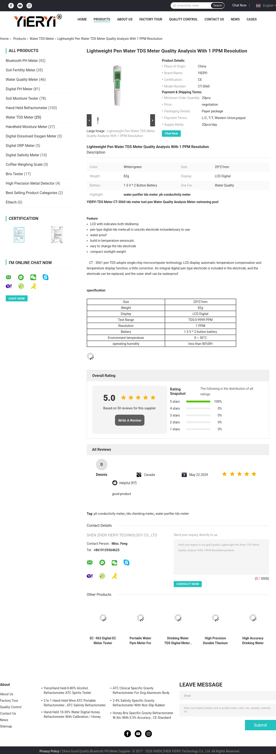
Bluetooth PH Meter (22, 60)
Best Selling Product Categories (31, 193)
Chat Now (239, 5)
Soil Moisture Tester (22, 98)
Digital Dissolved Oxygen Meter (31, 136)
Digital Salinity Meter (22, 155)
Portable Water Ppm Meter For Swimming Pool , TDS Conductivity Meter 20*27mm (140, 640)
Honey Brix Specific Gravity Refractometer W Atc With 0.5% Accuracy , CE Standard (143, 715)
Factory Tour (150, 19)
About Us (124, 19)
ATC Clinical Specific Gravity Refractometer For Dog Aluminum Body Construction (141, 691)
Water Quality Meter (22, 79)
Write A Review (129, 420)
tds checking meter (140, 513)
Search (217, 5)
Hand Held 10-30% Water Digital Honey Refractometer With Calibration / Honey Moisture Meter (72, 715)
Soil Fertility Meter (20, 70)
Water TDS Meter (42, 39)
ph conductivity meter (109, 513)
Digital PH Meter (19, 89)
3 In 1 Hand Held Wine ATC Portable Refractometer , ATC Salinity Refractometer (75, 703)
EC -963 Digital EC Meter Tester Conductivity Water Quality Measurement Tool (103, 640)
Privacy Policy (49, 751)
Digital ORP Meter (20, 145)
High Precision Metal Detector (30, 183)
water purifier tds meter (172, 513)
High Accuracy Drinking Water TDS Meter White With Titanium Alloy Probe (253, 640)
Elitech (11, 202)
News (235, 19)
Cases (252, 19)
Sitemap (6, 726)
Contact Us (214, 19)
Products (102, 19)
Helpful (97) (128, 483)
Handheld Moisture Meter (26, 127)
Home (82, 19)
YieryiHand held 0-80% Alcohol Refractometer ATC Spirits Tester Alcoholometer (67, 691)
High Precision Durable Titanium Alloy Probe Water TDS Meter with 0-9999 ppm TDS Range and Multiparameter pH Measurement (215, 640)
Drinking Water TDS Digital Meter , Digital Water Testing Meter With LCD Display (178, 640)
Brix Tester (14, 174)
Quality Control (183, 19)
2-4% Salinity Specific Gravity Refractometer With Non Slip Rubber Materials (139, 703)
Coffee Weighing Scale (24, 164)
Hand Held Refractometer (26, 108)
